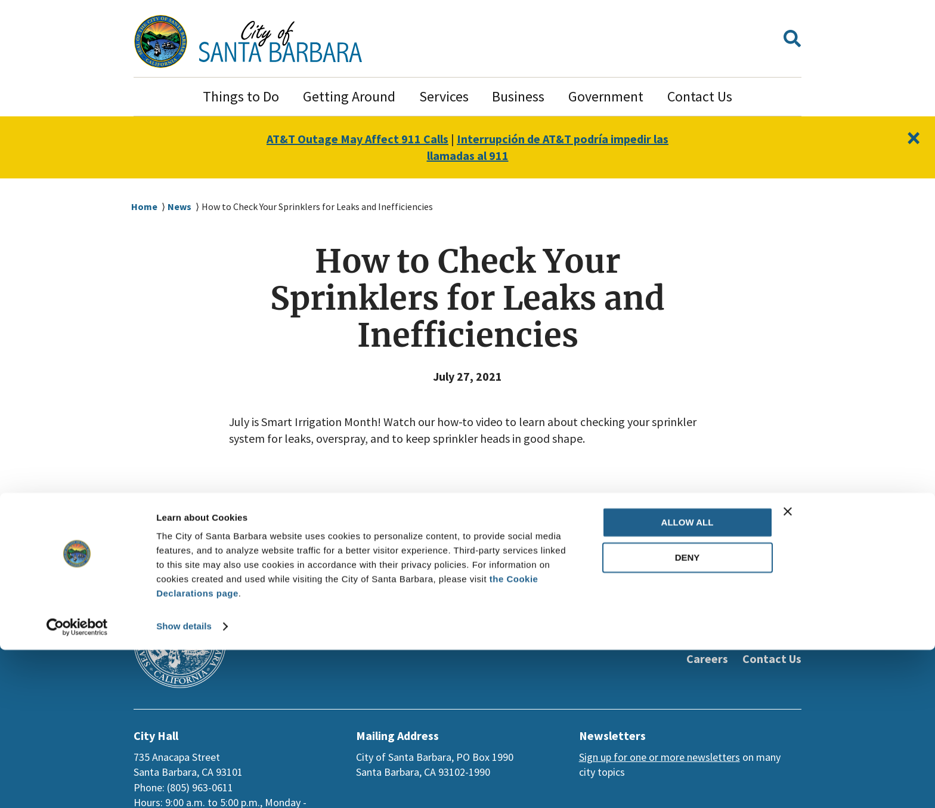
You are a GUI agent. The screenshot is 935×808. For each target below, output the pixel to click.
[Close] (913, 138)
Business (518, 96)
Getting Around (349, 96)
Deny (687, 716)
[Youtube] (720, 620)
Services (444, 96)
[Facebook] (653, 620)
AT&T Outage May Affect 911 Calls (350, 139)
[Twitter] (687, 620)
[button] (792, 41)
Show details (184, 784)
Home (144, 207)
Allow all (687, 681)
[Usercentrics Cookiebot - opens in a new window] (77, 785)
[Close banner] (852, 669)
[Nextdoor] (787, 620)
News (180, 207)
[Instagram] (753, 620)
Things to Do (241, 96)
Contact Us (699, 96)
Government (605, 96)
